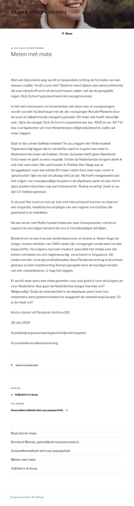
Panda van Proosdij (39, 12)
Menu (67, 33)
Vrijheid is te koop (24, 468)
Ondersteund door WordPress (27, 497)
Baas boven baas (23, 433)
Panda (39, 48)
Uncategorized (27, 365)
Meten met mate (64, 459)
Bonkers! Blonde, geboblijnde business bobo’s (45, 442)
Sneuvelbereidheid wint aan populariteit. (41, 451)
